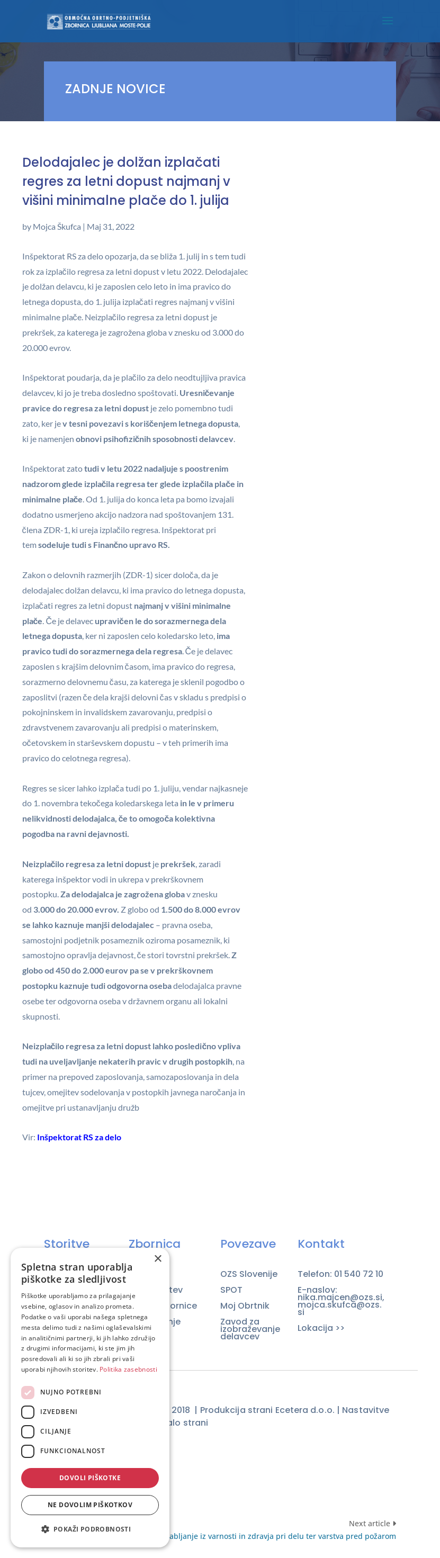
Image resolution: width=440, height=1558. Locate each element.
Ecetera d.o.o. (305, 1410)
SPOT (231, 1290)
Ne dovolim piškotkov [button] (90, 1504)
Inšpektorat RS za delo (79, 1137)
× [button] (157, 1259)
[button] (90, 1529)
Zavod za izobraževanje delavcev (250, 1329)
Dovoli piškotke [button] (90, 1477)
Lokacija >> (321, 1328)
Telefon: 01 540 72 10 (340, 1274)
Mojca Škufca (57, 226)
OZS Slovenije (248, 1274)
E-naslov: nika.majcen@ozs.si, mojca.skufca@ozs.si (341, 1301)
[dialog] (90, 1397)
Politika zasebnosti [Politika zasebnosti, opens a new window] (128, 1369)
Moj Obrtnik (245, 1306)
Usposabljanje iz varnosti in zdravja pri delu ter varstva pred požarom (272, 1536)
